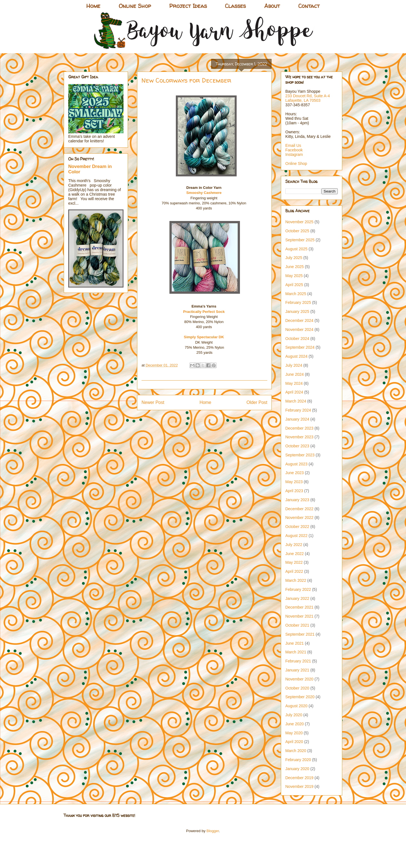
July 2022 (293, 544)
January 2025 (297, 311)
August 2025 (296, 249)
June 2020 (294, 724)
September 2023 (300, 455)
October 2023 (297, 446)
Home (93, 6)
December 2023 (299, 428)
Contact (309, 6)
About (272, 6)
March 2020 (295, 750)
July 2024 (293, 365)
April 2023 (294, 491)
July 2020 (293, 715)
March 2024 (295, 401)
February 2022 (298, 589)
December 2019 (299, 777)
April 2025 (294, 284)
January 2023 (297, 500)
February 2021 (298, 661)
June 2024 (294, 374)
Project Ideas (188, 6)
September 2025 (300, 240)
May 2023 (294, 481)
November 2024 (299, 329)
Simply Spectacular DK (204, 337)
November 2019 (299, 786)
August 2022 (296, 535)
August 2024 (296, 356)
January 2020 (297, 768)
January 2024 (297, 419)
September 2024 (300, 347)
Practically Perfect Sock (203, 312)
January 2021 (297, 670)
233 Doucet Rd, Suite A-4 (307, 96)
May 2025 (294, 275)
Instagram (294, 154)
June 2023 (294, 472)
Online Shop (135, 6)
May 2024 (294, 383)
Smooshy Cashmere (204, 193)
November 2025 (299, 222)
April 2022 (294, 571)
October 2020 (297, 688)
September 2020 (300, 697)
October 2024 (297, 338)
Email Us (293, 145)
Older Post (256, 402)
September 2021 (300, 634)
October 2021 (297, 625)
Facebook (294, 150)
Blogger (212, 831)
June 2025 (294, 266)
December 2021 (299, 607)
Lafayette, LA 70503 (303, 100)
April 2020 (294, 741)
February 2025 (298, 302)
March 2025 (295, 293)
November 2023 (299, 437)
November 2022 (299, 517)
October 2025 (297, 231)
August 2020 (296, 706)
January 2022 (297, 598)
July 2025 (293, 257)
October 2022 (297, 526)
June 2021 (294, 643)
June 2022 (294, 553)
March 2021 (295, 652)
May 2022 (294, 562)
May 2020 (294, 733)
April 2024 (294, 392)
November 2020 (299, 679)
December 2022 (299, 509)
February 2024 (298, 410)
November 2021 (299, 616)
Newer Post (153, 402)
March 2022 (295, 580)
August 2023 (296, 464)
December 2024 (299, 320)
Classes (235, 6)
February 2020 (298, 759)
